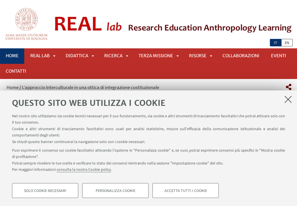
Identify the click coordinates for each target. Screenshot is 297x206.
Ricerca (113, 55)
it (275, 42)
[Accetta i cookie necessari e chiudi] (288, 99)
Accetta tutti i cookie (185, 190)
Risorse (197, 55)
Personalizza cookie (115, 190)
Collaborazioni (240, 55)
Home (12, 55)
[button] (288, 87)
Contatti (16, 71)
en (287, 42)
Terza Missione (156, 55)
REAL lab (40, 55)
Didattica (77, 55)
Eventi (278, 55)
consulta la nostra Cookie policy (84, 169)
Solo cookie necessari (45, 190)
